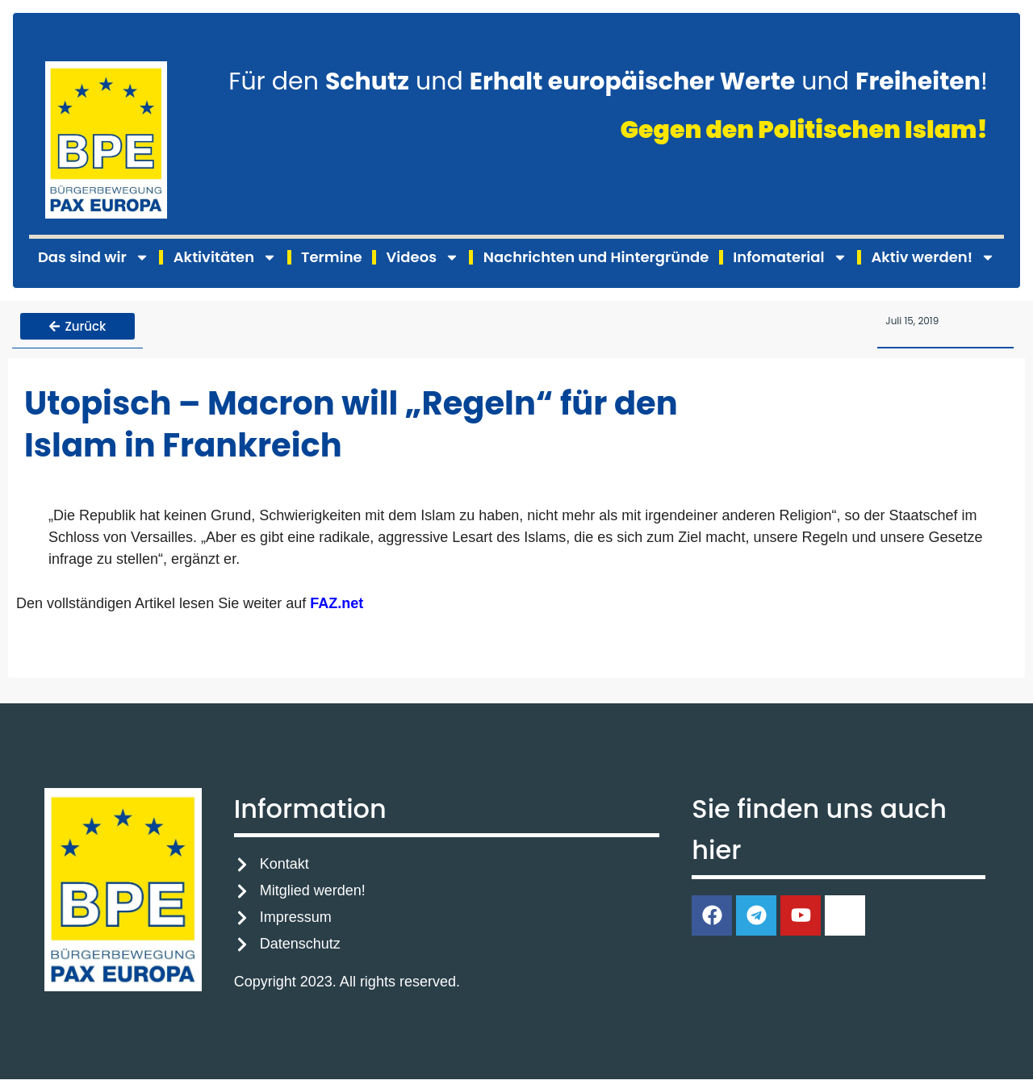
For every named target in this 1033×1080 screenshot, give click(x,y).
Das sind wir (93, 257)
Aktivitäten (225, 257)
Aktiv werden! (933, 257)
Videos (423, 257)
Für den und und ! (608, 81)
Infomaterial (790, 257)
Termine (331, 257)
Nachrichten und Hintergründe (596, 257)
